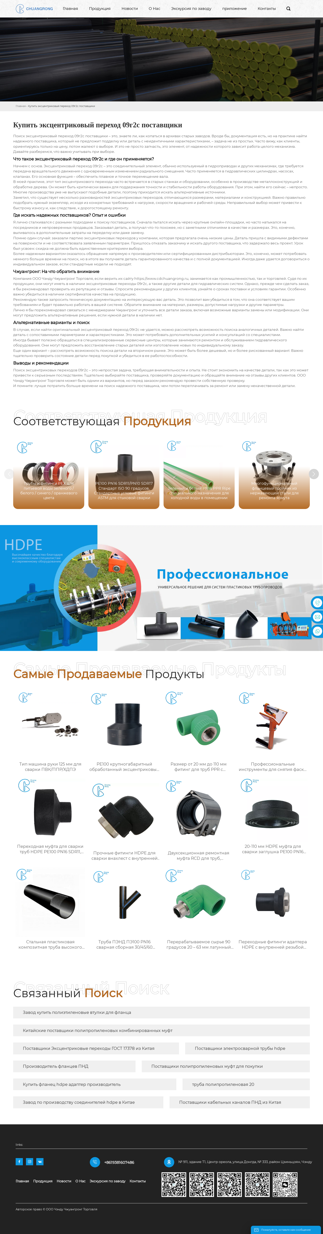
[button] (314, 474)
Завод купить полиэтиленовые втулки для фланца (77, 1012)
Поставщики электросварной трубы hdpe (240, 1048)
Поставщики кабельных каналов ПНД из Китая (230, 1102)
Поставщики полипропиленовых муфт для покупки (207, 1066)
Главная (21, 106)
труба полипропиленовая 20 (223, 1084)
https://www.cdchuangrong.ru (161, 279)
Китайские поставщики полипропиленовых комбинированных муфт (97, 1030)
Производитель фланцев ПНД (55, 1066)
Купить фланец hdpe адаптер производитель (72, 1084)
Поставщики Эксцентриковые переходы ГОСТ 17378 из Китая (88, 1048)
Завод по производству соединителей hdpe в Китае (79, 1102)
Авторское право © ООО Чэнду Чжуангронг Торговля (56, 1209)
